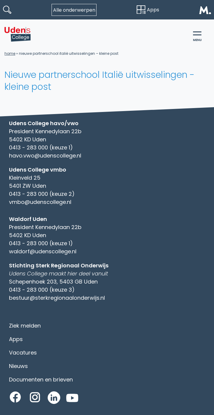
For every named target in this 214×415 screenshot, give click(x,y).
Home (9, 53)
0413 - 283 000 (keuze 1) (41, 147)
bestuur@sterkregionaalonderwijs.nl (57, 298)
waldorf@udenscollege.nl (42, 251)
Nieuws (18, 366)
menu (197, 36)
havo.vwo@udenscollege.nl (45, 155)
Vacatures (23, 352)
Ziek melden (25, 325)
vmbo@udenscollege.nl (40, 202)
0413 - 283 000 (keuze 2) (42, 194)
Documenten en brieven (41, 379)
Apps (148, 9)
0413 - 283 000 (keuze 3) (42, 289)
